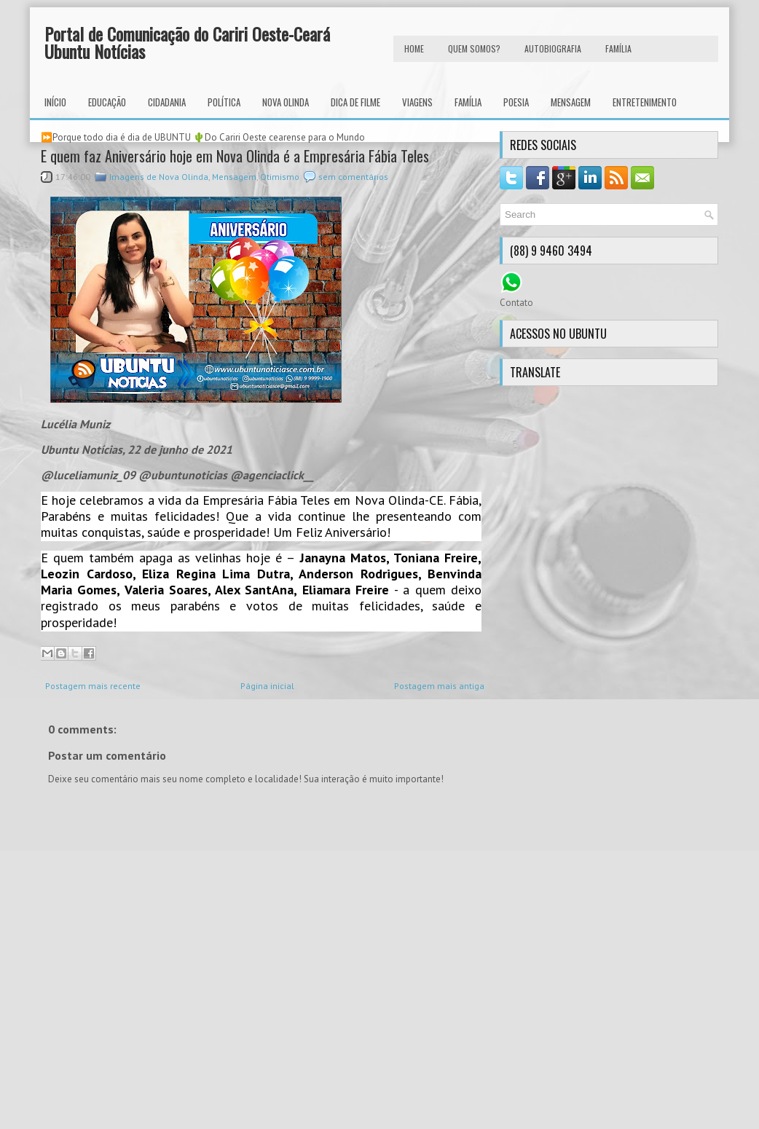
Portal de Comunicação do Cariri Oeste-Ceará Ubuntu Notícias (187, 42)
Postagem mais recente (93, 685)
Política (224, 102)
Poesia (516, 102)
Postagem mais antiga (439, 685)
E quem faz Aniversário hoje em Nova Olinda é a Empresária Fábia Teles (235, 156)
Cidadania (167, 102)
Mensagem (571, 102)
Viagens (417, 102)
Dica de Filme (355, 102)
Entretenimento (645, 102)
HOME (414, 48)
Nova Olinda (285, 102)
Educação (107, 102)
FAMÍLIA (618, 48)
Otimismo (279, 176)
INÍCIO (55, 102)
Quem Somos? (474, 48)
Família (468, 102)
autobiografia (552, 48)
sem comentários (353, 176)
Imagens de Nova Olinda (158, 176)
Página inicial (267, 685)
